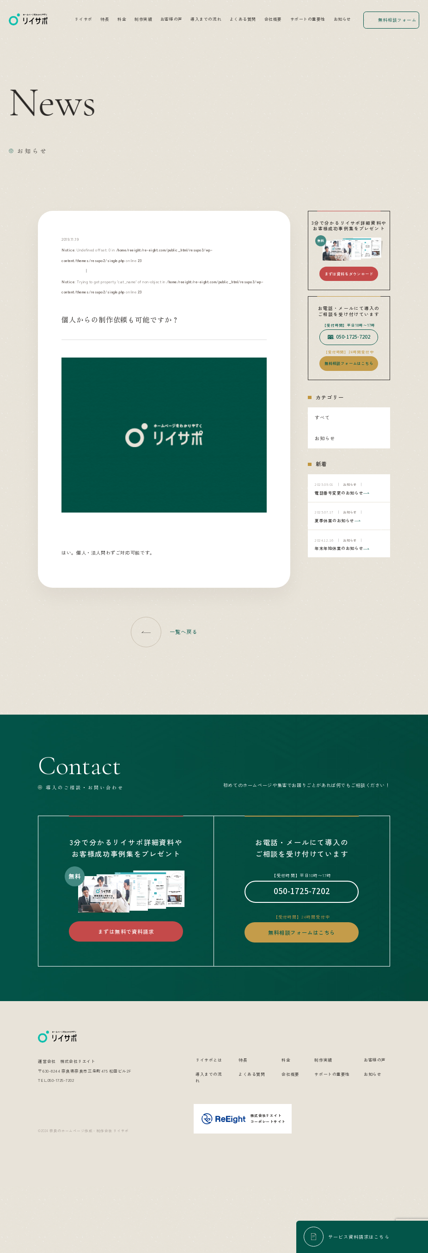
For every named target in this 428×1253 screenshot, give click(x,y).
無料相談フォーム (397, 20)
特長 (104, 19)
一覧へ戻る (184, 631)
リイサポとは (209, 1127)
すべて (322, 417)
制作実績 (143, 19)
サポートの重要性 (307, 19)
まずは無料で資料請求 (126, 931)
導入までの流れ (205, 19)
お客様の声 (171, 19)
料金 (121, 19)
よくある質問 (243, 19)
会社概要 (273, 19)
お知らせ (342, 19)
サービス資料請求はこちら (358, 1236)
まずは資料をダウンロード (348, 273)
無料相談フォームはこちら (348, 363)
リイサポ (83, 19)
